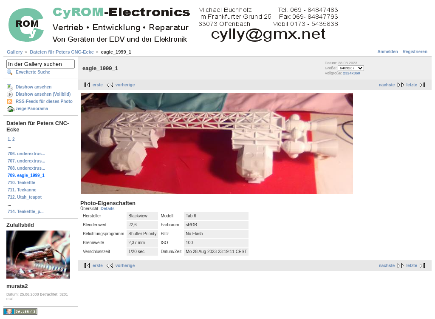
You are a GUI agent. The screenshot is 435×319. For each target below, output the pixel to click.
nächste (387, 85)
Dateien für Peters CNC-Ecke (61, 51)
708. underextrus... (26, 168)
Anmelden (388, 51)
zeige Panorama (32, 108)
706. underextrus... (26, 153)
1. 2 (11, 139)
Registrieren (415, 51)
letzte (411, 85)
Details (108, 208)
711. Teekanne (22, 190)
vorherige (125, 85)
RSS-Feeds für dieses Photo (44, 101)
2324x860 (351, 73)
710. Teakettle (21, 182)
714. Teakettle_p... (26, 211)
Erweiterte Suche (33, 72)
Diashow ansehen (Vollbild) (43, 94)
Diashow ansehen (33, 87)
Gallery (15, 51)
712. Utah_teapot (25, 197)
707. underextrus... (26, 161)
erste (98, 85)
